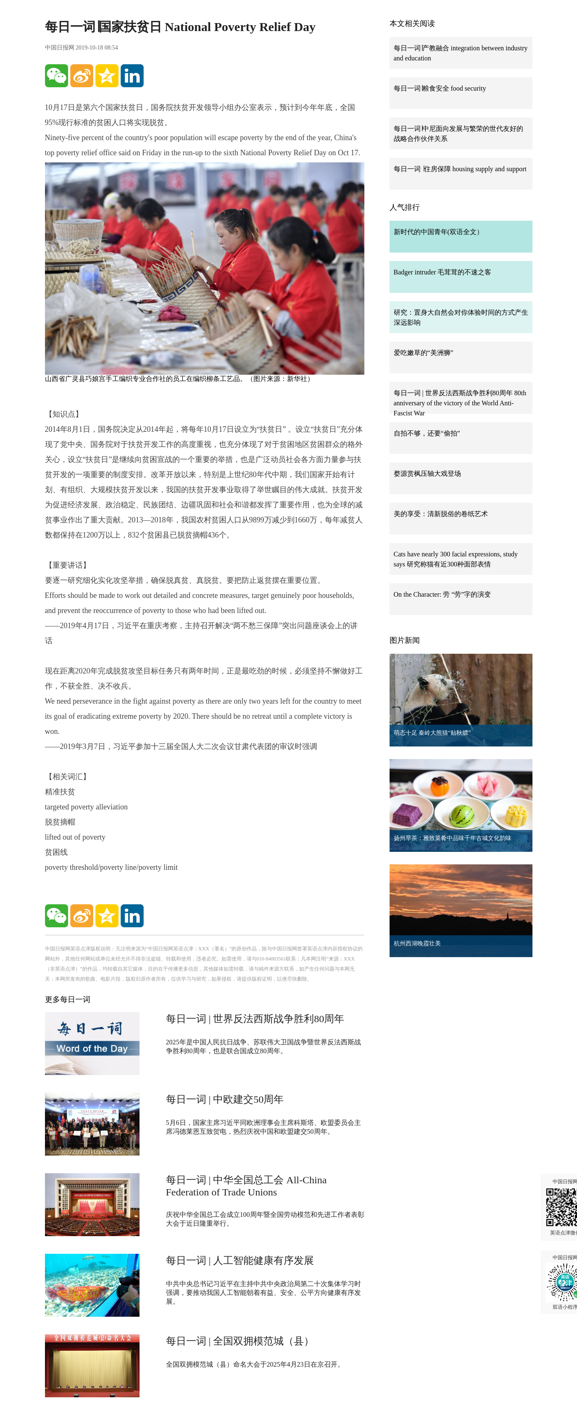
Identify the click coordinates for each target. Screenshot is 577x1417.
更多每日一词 (67, 999)
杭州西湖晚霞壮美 (417, 943)
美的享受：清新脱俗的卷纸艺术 (441, 513)
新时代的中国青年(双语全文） (438, 231)
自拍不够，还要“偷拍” (427, 433)
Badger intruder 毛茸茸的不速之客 (443, 272)
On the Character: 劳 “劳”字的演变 (442, 594)
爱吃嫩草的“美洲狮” (423, 352)
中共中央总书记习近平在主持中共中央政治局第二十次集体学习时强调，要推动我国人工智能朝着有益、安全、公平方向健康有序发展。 (263, 1292)
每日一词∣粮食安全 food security (440, 88)
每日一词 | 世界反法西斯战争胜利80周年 (255, 1018)
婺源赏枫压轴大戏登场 (427, 473)
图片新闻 (405, 640)
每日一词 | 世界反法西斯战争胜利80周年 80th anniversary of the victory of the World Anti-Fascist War (460, 403)
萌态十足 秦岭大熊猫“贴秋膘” (432, 733)
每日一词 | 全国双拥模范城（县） (240, 1341)
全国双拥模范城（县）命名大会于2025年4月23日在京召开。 (255, 1364)
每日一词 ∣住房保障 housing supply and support (460, 168)
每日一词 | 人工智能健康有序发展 (240, 1260)
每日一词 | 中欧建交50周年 (225, 1099)
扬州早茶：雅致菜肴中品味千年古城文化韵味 (452, 838)
